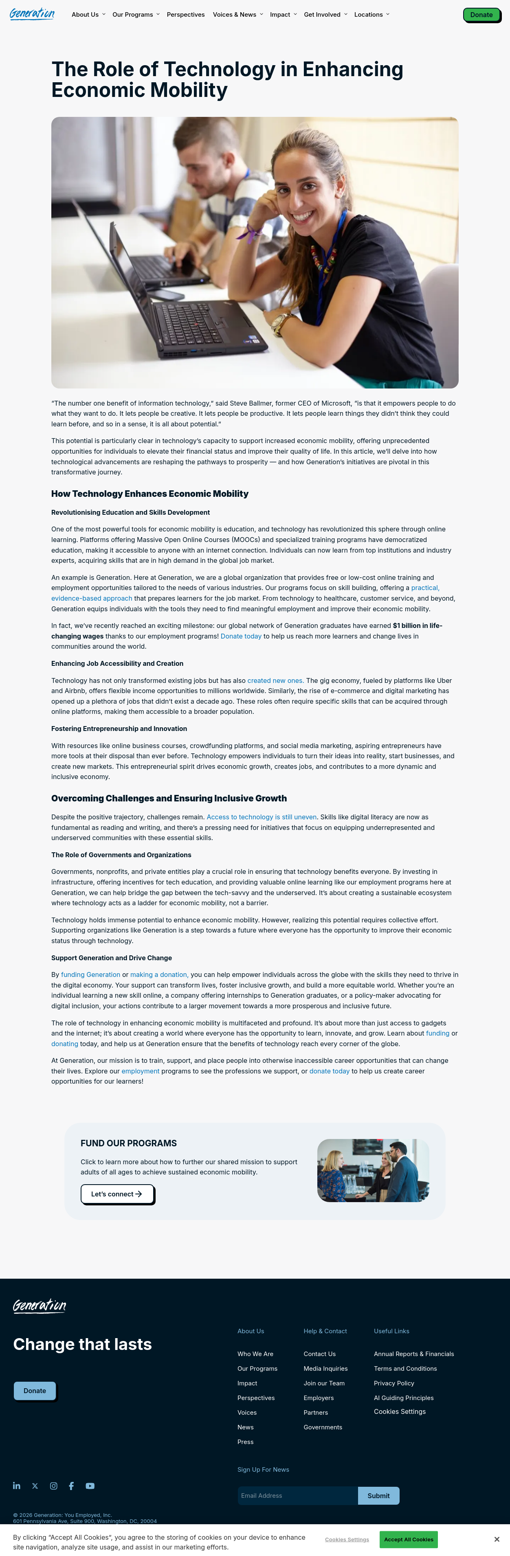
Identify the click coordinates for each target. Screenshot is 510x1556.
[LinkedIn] (16, 1486)
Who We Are (255, 1354)
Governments (323, 1427)
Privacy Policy (394, 1383)
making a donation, (159, 974)
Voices (247, 1412)
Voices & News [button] (237, 15)
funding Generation (90, 974)
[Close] (497, 1539)
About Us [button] (88, 15)
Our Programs (257, 1368)
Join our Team (324, 1383)
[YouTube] (90, 1486)
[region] (255, 1540)
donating (64, 1044)
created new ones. (275, 680)
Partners (316, 1412)
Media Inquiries (326, 1368)
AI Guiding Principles (404, 1398)
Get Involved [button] (325, 15)
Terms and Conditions (405, 1368)
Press (245, 1442)
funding (438, 1033)
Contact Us (320, 1354)
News (245, 1427)
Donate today (241, 636)
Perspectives (186, 14)
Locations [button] (371, 15)
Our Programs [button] (135, 15)
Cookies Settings (400, 1412)
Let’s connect (117, 1194)
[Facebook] (71, 1486)
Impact (283, 15)
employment (142, 1071)
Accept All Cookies (408, 1539)
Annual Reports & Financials (414, 1354)
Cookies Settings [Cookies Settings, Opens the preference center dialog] (347, 1539)
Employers (319, 1398)
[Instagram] (53, 1486)
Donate (481, 15)
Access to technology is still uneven (262, 817)
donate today (330, 1071)
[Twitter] (35, 1486)
